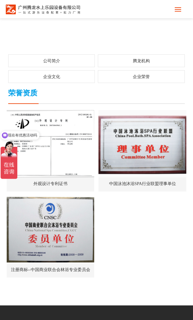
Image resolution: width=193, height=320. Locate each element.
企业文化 (51, 76)
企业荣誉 (141, 76)
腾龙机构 (141, 60)
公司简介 (51, 60)
